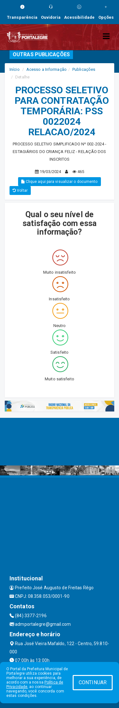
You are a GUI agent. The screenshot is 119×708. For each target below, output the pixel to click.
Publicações (83, 69)
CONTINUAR (93, 682)
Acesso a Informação (46, 69)
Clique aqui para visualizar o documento (59, 181)
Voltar (20, 190)
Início (15, 69)
